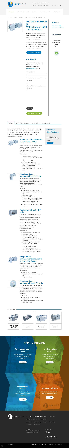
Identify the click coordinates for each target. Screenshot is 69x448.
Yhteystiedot (56, 12)
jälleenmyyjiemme (31, 68)
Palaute (41, 444)
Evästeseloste (58, 444)
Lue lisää (50, 142)
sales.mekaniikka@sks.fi (58, 27)
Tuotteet (11, 12)
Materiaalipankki (45, 12)
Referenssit (34, 3)
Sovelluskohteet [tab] (36, 123)
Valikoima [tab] (11, 123)
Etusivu (9, 17)
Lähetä (30, 108)
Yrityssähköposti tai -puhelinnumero (36, 78)
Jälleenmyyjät (54, 437)
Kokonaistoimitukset (23, 12)
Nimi (27, 72)
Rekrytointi (40, 5)
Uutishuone (34, 5)
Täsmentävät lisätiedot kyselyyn (35, 86)
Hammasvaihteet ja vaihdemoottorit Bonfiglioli (35, 17)
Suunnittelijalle (40, 3)
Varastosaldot (46, 5)
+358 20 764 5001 (56, 25)
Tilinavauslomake (48, 436)
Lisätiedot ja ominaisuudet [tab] (22, 123)
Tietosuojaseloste (49, 444)
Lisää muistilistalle (34, 113)
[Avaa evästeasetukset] (2, 446)
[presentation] (37, 103)
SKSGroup (46, 3)
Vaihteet (21, 17)
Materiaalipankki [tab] (46, 123)
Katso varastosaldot (34, 52)
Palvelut (34, 12)
